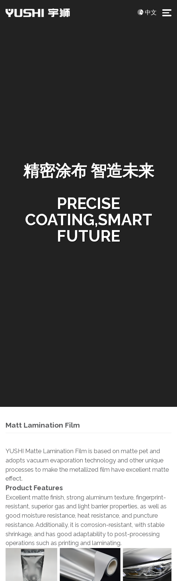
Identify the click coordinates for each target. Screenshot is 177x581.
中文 (151, 12)
